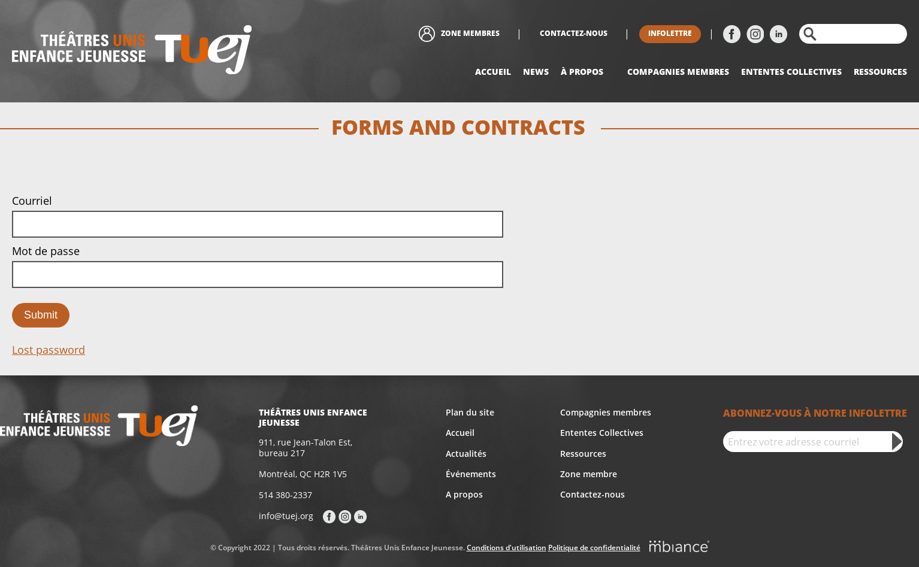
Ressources (880, 71)
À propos (582, 71)
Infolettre (670, 33)
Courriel (32, 200)
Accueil (493, 71)
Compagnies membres (605, 412)
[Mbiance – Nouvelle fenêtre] (679, 548)
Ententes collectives (791, 71)
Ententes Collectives (601, 432)
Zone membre (588, 474)
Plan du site (470, 412)
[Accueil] (132, 51)
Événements (471, 474)
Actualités (466, 453)
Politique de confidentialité (594, 547)
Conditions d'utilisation (506, 547)
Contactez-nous (573, 33)
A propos (464, 494)
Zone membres (470, 33)
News (536, 71)
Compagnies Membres (678, 71)
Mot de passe (46, 251)
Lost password (48, 349)
